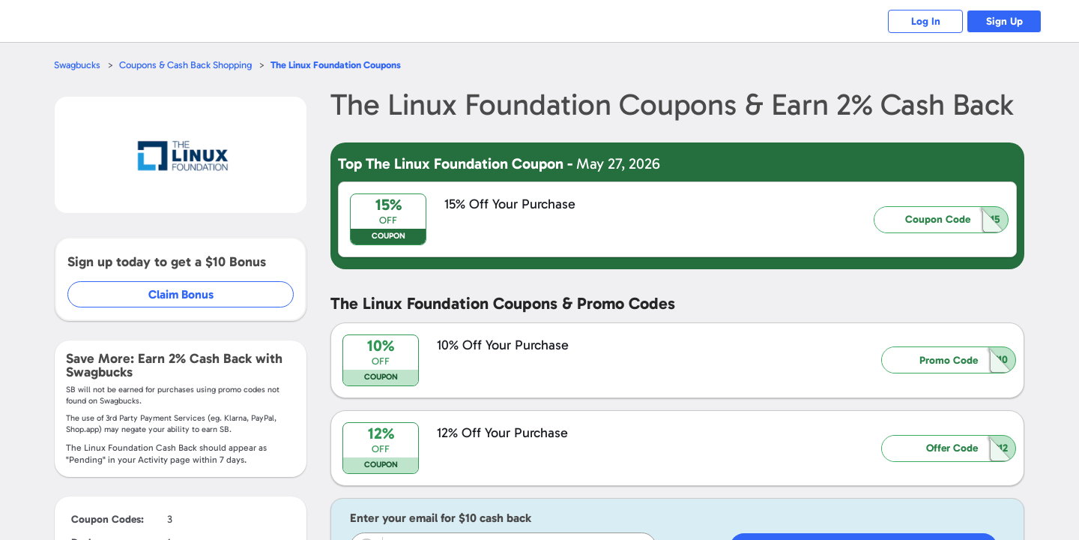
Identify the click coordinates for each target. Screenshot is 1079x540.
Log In (925, 21)
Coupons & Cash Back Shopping (185, 64)
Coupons (335, 64)
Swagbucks (77, 64)
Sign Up (1004, 21)
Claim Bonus (181, 294)
